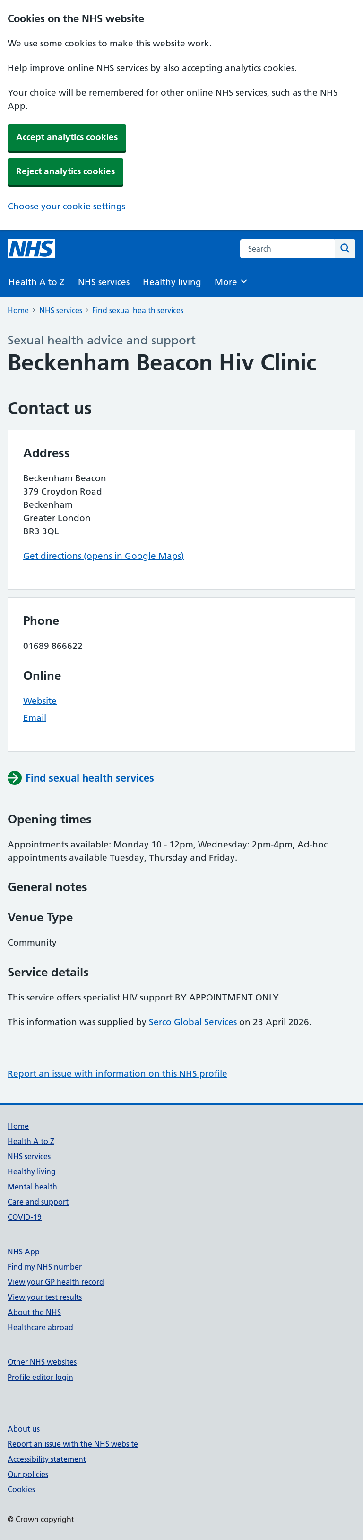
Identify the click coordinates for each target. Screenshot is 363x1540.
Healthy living (172, 282)
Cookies (21, 1489)
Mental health (32, 1186)
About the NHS (34, 1312)
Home (18, 310)
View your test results (45, 1297)
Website (40, 700)
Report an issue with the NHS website (73, 1444)
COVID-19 (25, 1217)
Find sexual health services (137, 310)
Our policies (28, 1474)
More (231, 282)
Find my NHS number (45, 1266)
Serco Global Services (193, 1022)
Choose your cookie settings (66, 206)
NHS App (24, 1251)
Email (34, 717)
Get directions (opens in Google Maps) (103, 555)
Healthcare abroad (40, 1327)
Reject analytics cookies (65, 171)
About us (24, 1428)
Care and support (38, 1202)
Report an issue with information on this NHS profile (117, 1073)
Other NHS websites (42, 1362)
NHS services (104, 282)
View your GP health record (56, 1282)
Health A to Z (37, 282)
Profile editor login (40, 1377)
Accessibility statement (47, 1459)
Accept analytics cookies (67, 137)
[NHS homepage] (31, 248)
